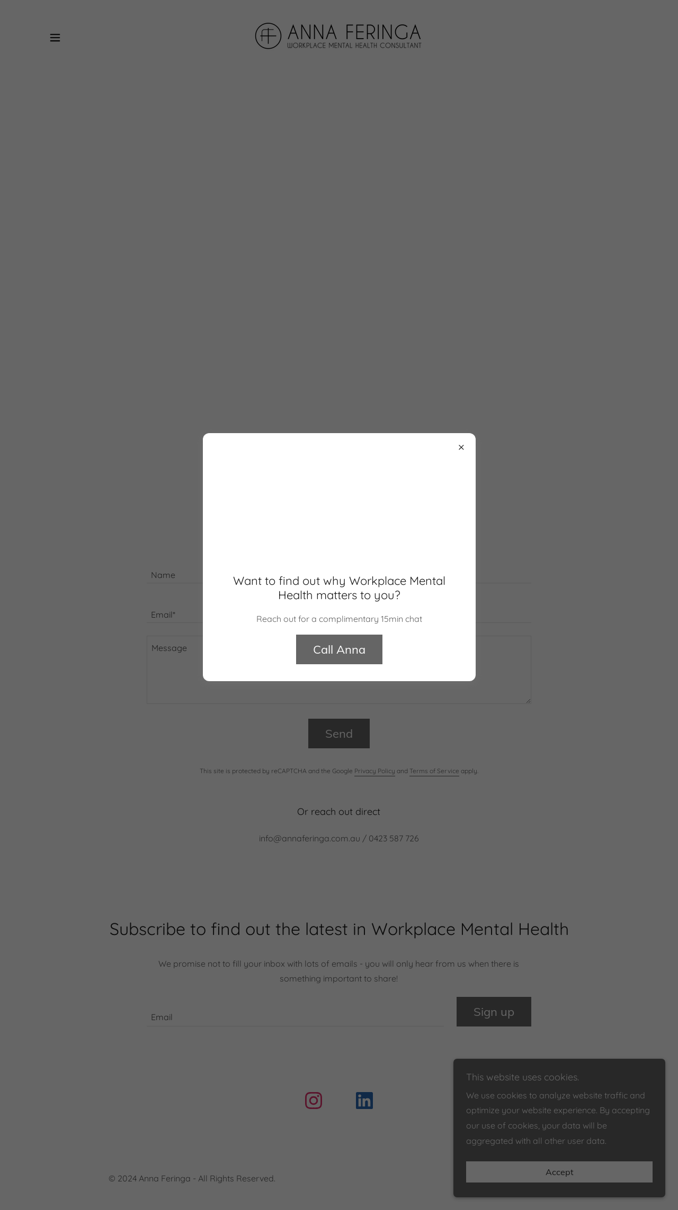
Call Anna (339, 649)
